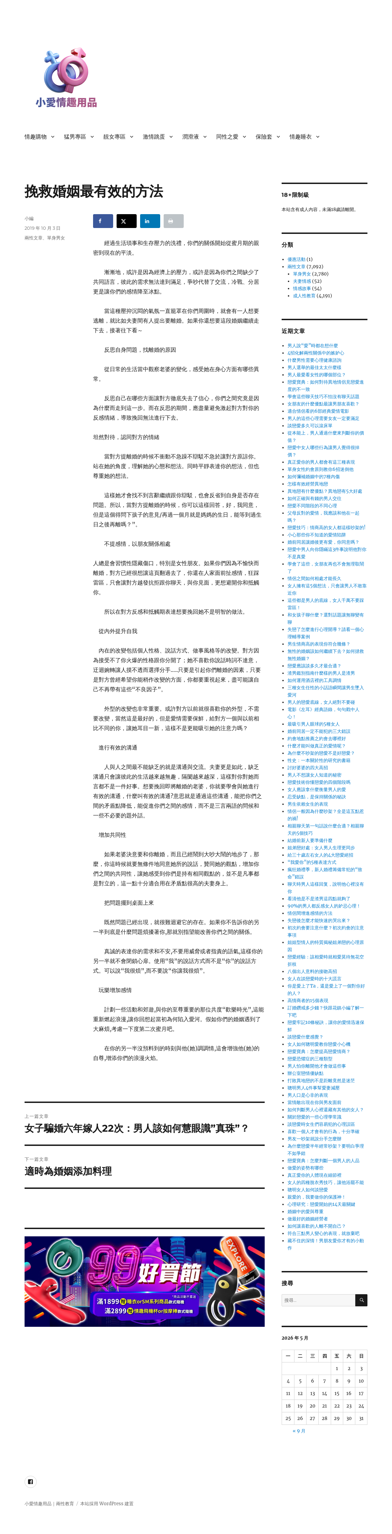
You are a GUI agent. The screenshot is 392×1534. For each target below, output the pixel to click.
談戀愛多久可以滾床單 (310, 426)
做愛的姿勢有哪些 (305, 1168)
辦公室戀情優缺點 (305, 1073)
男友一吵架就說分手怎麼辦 (314, 1139)
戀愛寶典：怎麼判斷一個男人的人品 (323, 1161)
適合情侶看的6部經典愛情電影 (318, 411)
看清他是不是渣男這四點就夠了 (319, 899)
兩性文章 (34, 237)
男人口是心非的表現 (308, 1095)
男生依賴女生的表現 (308, 804)
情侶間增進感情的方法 (310, 913)
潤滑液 (190, 136)
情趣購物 (36, 136)
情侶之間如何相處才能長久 (314, 578)
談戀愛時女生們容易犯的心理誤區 (321, 1124)
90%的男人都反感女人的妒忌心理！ (324, 906)
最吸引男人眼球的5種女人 (314, 724)
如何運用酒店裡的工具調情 (314, 680)
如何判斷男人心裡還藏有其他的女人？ (326, 1110)
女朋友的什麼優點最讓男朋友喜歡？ (323, 404)
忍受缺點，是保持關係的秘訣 (317, 797)
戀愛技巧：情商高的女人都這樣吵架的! (327, 528)
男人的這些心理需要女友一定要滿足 (323, 418)
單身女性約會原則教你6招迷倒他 (321, 469)
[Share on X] (127, 221)
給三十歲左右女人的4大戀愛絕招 (320, 855)
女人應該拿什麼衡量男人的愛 (317, 789)
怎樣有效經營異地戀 (308, 484)
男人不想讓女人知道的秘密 (314, 775)
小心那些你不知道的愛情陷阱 (317, 535)
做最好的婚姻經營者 (308, 1219)
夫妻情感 (302, 281)
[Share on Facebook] (103, 221)
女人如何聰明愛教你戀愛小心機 (319, 1044)
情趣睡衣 (301, 136)
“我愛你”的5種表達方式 (312, 862)
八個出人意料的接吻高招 (312, 971)
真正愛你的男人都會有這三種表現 (321, 462)
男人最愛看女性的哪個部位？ (317, 375)
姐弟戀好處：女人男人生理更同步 (321, 848)
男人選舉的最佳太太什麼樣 (314, 367)
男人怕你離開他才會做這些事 (317, 1066)
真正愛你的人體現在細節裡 (314, 1175)
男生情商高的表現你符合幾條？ (319, 644)
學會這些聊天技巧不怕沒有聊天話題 (323, 397)
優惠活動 (297, 259)
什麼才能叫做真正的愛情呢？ (317, 746)
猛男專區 (75, 136)
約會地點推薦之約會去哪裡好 (317, 739)
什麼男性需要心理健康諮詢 (314, 360)
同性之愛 (227, 136)
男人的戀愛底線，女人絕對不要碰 (321, 702)
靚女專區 (114, 136)
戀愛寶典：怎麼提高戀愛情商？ (319, 1051)
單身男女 (56, 237)
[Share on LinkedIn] (150, 221)
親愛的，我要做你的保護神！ (317, 1197)
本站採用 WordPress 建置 (107, 1504)
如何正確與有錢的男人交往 (314, 498)
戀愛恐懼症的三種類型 (310, 1059)
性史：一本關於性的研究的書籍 (319, 760)
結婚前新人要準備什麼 (310, 840)
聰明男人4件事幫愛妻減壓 (314, 1088)
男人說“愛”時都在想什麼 (313, 346)
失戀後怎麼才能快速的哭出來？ (319, 920)
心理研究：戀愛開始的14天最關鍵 (321, 1204)
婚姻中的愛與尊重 (305, 1212)
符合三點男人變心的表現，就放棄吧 (323, 1233)
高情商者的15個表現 (308, 1000)
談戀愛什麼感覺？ (305, 1037)
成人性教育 (304, 296)
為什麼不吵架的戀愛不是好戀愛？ (321, 753)
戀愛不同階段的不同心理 (312, 506)
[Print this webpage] (174, 221)
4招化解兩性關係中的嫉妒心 (316, 353)
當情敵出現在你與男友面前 (314, 1102)
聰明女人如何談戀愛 (308, 1190)
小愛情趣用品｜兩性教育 (49, 1504)
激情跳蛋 (154, 136)
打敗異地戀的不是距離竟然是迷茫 (321, 1081)
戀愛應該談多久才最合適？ (314, 666)
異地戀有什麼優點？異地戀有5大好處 (325, 491)
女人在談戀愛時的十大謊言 (314, 979)
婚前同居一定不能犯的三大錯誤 (319, 731)
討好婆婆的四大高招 (308, 768)
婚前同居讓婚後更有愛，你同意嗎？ (323, 542)
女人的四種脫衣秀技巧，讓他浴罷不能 (326, 1182)
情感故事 (302, 288)
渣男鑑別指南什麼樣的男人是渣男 (321, 673)
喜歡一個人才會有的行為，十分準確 (323, 1131)
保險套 (264, 136)
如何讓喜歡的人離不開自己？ (317, 1226)
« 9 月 (299, 1431)
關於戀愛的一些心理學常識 (314, 1117)
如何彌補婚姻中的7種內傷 (314, 477)
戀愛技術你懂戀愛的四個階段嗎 (319, 782)
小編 (29, 218)
